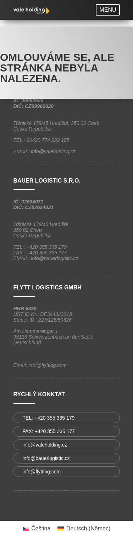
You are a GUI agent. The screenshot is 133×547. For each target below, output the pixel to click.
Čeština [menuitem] (40, 528)
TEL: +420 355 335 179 (49, 418)
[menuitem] (36, 529)
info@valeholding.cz (45, 445)
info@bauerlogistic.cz (46, 458)
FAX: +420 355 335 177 (49, 431)
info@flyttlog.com (42, 471)
